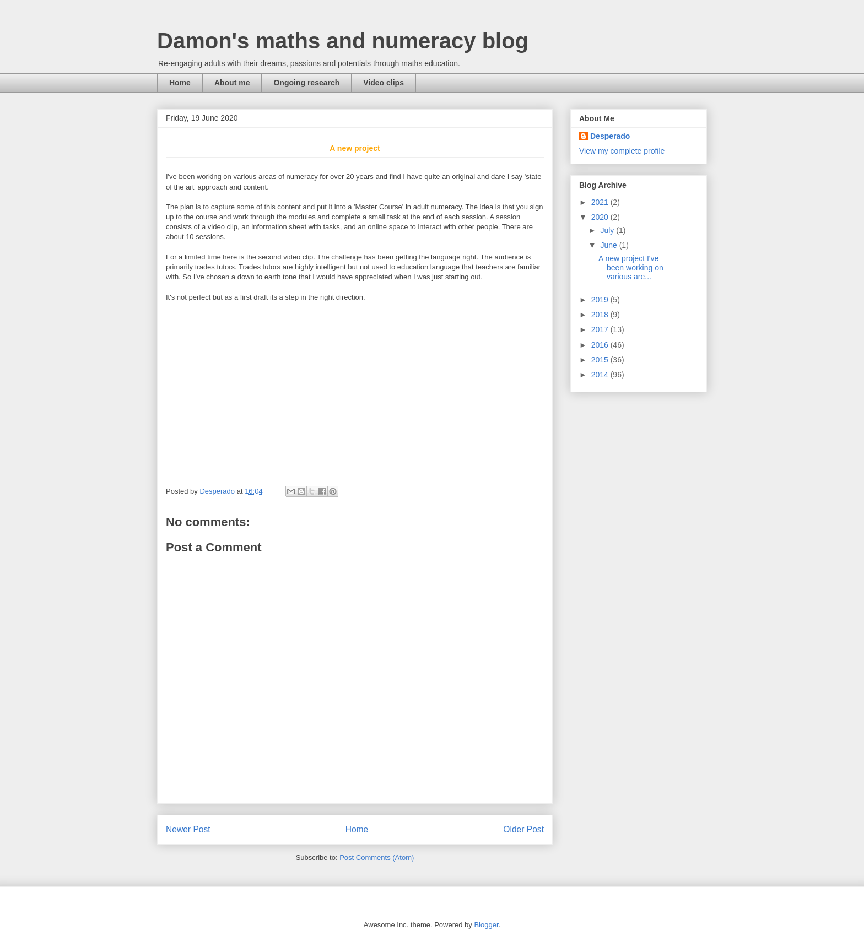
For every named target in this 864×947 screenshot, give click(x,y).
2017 (601, 329)
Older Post (523, 829)
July (608, 230)
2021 (601, 202)
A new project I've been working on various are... (630, 268)
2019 (601, 299)
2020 (601, 217)
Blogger (486, 925)
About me (232, 82)
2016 (601, 344)
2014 (601, 374)
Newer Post (188, 829)
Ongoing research (306, 82)
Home (180, 82)
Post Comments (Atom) (376, 857)
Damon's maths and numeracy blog (342, 41)
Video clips (383, 82)
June (609, 245)
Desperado (610, 136)
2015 (601, 359)
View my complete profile (622, 151)
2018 (601, 314)
